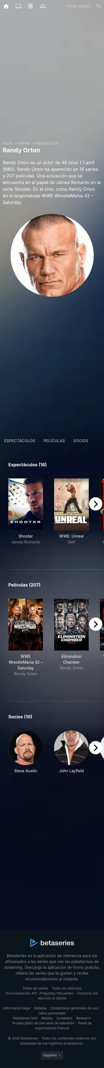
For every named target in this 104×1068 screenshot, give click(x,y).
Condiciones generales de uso (74, 1008)
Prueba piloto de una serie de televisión (43, 1023)
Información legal (16, 1008)
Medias (47, 1018)
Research (83, 1018)
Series (24, 143)
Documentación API (21, 993)
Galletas (40, 1008)
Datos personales (52, 1013)
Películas (54, 440)
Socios (80, 440)
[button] (25, 755)
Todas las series (35, 988)
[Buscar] (98, 6)
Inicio (7, 143)
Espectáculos (19, 440)
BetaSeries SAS (25, 1018)
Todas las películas (66, 988)
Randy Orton (47, 143)
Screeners (65, 1018)
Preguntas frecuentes (56, 993)
